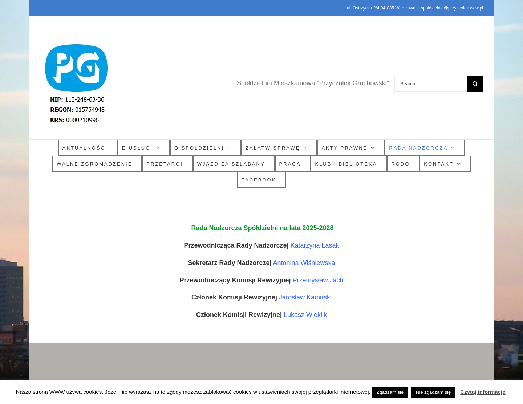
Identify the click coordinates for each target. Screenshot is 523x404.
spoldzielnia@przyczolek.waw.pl (452, 8)
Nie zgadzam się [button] (433, 392)
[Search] (475, 84)
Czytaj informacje (482, 392)
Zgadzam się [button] (390, 392)
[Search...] (430, 84)
